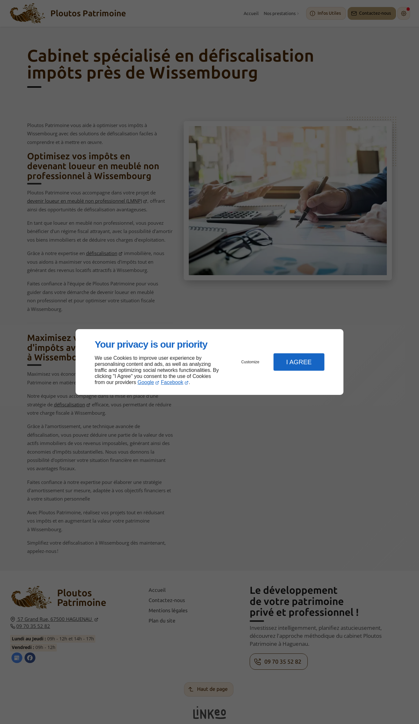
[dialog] (209, 362)
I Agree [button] (299, 362)
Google (145, 382)
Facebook (172, 382)
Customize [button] (250, 362)
